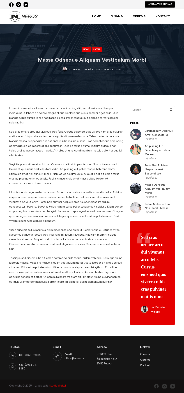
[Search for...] (152, 109)
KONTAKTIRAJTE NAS (160, 4)
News (86, 49)
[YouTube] (26, 4)
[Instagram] (18, 4)
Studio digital (57, 385)
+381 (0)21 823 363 (30, 355)
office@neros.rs (74, 358)
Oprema (139, 16)
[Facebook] (11, 4)
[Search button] (171, 109)
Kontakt (163, 16)
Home (96, 16)
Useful (97, 49)
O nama (117, 16)
